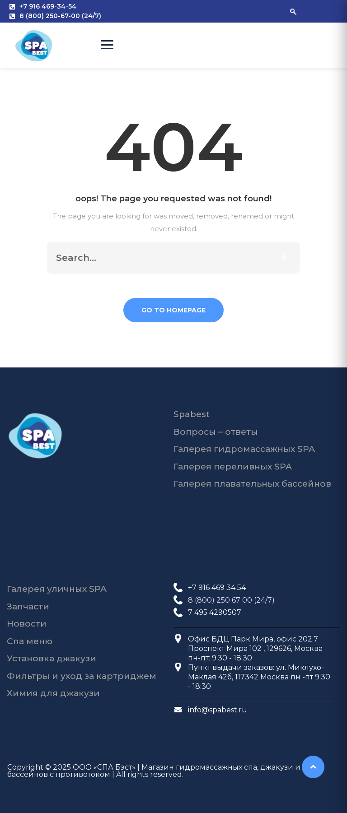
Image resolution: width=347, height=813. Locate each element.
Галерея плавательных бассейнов (252, 484)
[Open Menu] (107, 45)
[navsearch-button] (293, 11)
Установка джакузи (51, 658)
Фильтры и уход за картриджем (81, 676)
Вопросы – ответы (216, 432)
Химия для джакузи (53, 693)
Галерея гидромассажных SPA (244, 449)
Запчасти (28, 606)
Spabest (192, 414)
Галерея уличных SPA (57, 589)
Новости (27, 623)
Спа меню (29, 641)
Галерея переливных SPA (233, 466)
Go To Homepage (173, 310)
